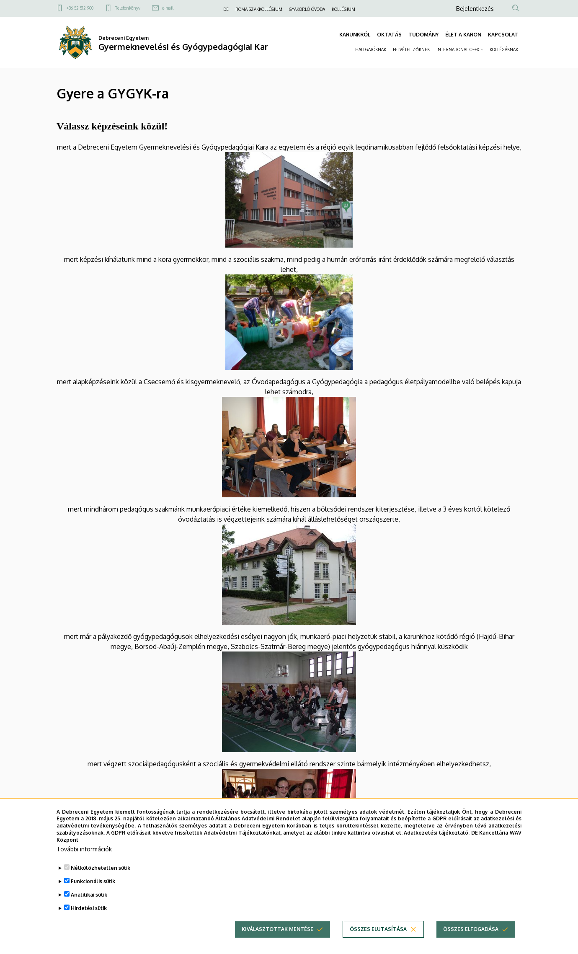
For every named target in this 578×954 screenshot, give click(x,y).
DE (226, 9)
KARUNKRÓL (354, 34)
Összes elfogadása (470, 936)
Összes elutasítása (378, 936)
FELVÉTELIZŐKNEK (411, 49)
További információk (84, 856)
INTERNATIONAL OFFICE (459, 49)
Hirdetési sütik (89, 915)
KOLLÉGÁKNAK (504, 49)
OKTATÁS (389, 34)
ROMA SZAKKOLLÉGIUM (258, 9)
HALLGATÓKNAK (370, 49)
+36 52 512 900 (80, 7)
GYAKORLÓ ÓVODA (307, 9)
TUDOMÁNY (423, 34)
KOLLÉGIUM (343, 9)
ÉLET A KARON (463, 34)
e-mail (167, 7)
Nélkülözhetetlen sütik (100, 875)
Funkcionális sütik (93, 888)
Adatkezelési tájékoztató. (437, 840)
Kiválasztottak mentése (277, 936)
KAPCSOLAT (503, 34)
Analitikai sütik (89, 902)
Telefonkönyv (127, 7)
